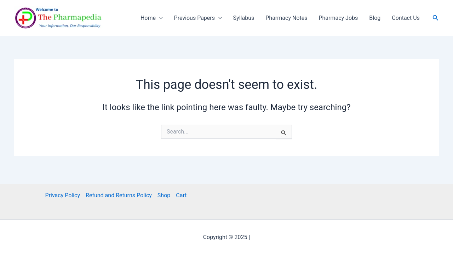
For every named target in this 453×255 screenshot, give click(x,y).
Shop (163, 195)
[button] (435, 17)
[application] (159, 18)
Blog (374, 18)
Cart (181, 195)
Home (152, 18)
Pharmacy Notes (286, 18)
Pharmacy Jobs (338, 18)
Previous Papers (198, 18)
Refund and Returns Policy (119, 195)
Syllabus (243, 18)
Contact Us (406, 18)
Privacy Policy (62, 195)
